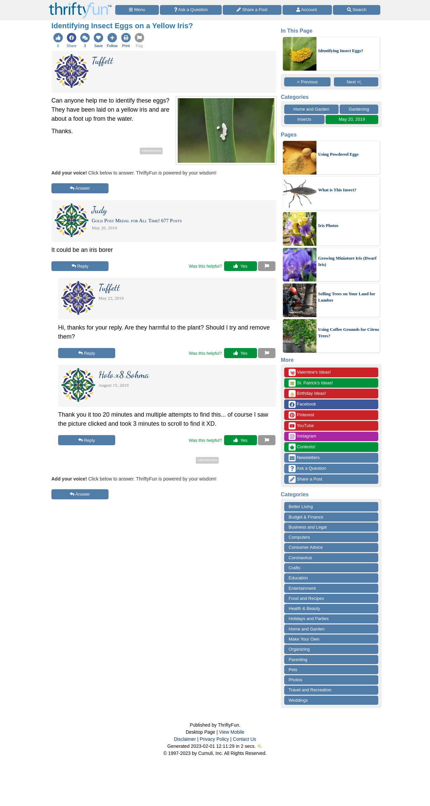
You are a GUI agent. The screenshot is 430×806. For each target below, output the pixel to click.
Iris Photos (328, 225)
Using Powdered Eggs (338, 154)
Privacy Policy (214, 739)
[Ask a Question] (191, 10)
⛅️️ (260, 746)
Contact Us (244, 739)
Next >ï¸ (356, 81)
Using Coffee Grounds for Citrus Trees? (348, 333)
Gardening (359, 109)
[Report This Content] (266, 266)
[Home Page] (80, 4)
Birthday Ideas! (307, 393)
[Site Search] (356, 10)
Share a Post (305, 479)
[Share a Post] (252, 10)
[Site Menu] (137, 10)
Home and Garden (311, 109)
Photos (295, 679)
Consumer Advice (306, 547)
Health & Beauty (304, 608)
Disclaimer (185, 739)
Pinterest (301, 415)
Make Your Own (304, 639)
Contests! (302, 447)
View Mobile (231, 732)
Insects (304, 119)
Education (298, 577)
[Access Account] (307, 10)
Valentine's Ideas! (310, 372)
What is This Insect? (337, 189)
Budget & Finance (306, 517)
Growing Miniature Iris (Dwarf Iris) (347, 261)
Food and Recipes (306, 598)
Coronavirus (300, 557)
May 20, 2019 (352, 119)
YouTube (301, 425)
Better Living (301, 506)
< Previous (307, 81)
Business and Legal (308, 527)
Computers (299, 537)
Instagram (302, 436)
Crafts (294, 567)
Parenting (298, 659)
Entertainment (302, 588)
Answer (80, 188)
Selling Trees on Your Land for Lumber (346, 297)
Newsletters (304, 457)
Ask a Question (307, 468)
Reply (80, 266)
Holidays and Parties (309, 618)
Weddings (298, 700)
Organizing (299, 649)
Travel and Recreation (310, 689)
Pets (293, 669)
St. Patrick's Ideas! (311, 383)
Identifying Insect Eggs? (340, 50)
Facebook (302, 404)
